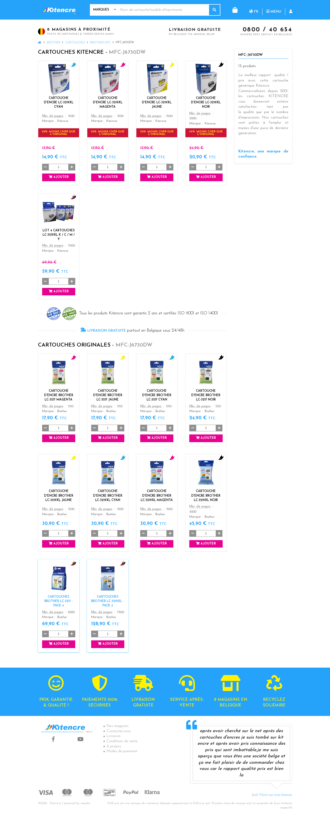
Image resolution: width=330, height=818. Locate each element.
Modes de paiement (122, 751)
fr (233, 10)
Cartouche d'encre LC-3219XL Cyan (58, 102)
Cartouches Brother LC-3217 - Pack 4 (58, 601)
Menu (253, 10)
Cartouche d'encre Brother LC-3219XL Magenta (157, 496)
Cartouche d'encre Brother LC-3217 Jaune (107, 395)
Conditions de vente (122, 741)
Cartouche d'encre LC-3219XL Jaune (157, 102)
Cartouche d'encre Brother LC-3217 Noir (205, 395)
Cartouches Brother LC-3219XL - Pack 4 (107, 601)
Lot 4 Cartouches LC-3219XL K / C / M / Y (59, 235)
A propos (114, 746)
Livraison (113, 736)
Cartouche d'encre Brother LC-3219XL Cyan (107, 496)
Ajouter (59, 177)
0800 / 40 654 (267, 30)
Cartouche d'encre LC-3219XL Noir (206, 102)
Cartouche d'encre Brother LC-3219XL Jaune (58, 496)
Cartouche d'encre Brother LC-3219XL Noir (205, 496)
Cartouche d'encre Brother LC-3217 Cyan (156, 395)
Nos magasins (118, 726)
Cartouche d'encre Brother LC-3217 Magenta (58, 395)
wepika (85, 803)
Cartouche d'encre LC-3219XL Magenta (107, 102)
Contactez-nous (119, 731)
